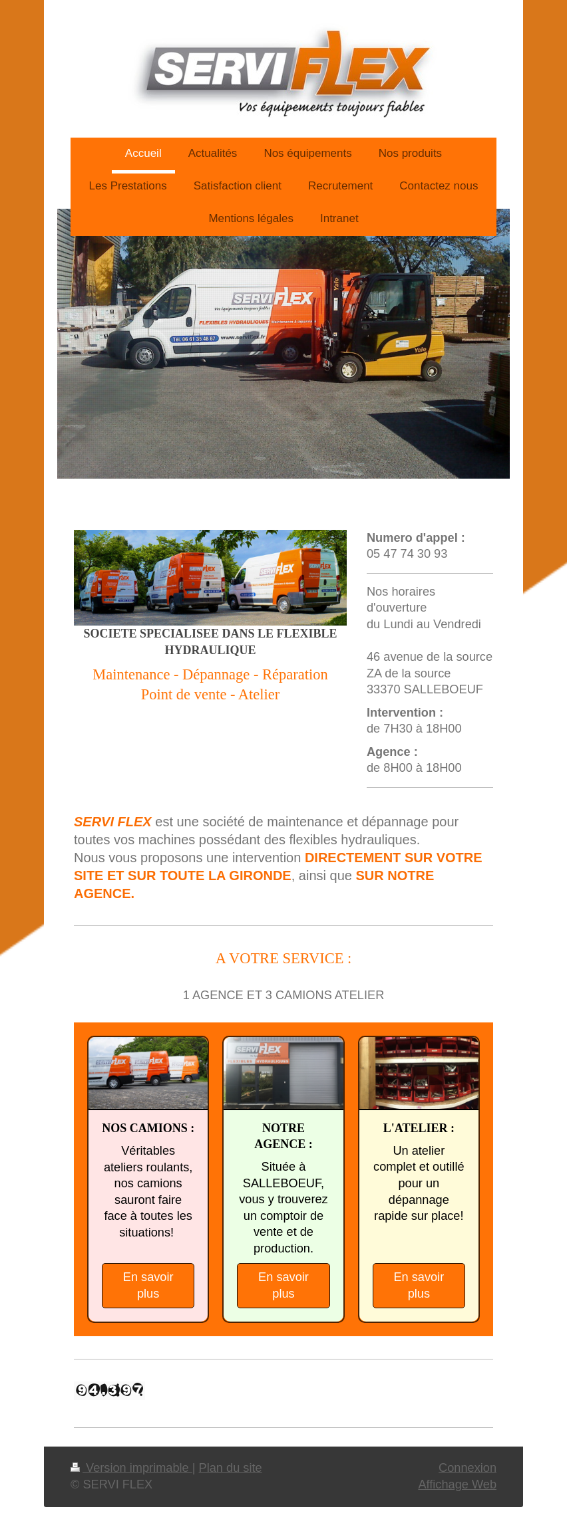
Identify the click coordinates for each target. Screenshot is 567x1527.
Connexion (467, 1467)
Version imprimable (131, 1467)
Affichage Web (457, 1484)
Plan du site (230, 1467)
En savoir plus (148, 1285)
